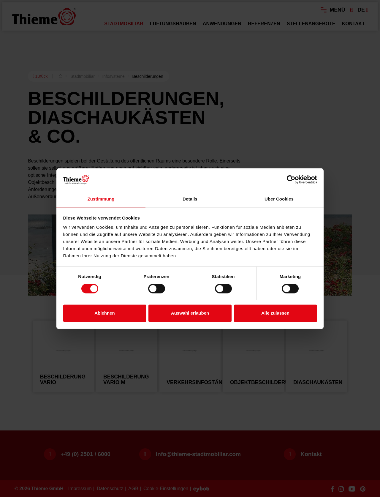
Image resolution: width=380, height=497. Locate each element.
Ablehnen (104, 313)
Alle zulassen (275, 313)
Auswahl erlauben (190, 313)
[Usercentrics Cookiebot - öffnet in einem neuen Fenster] (291, 179)
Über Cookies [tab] (279, 199)
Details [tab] (190, 199)
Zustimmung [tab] (101, 199)
